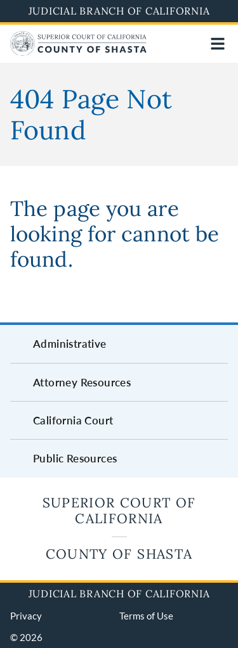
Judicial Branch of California (119, 10)
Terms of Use (146, 615)
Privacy (26, 615)
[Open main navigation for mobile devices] (217, 44)
